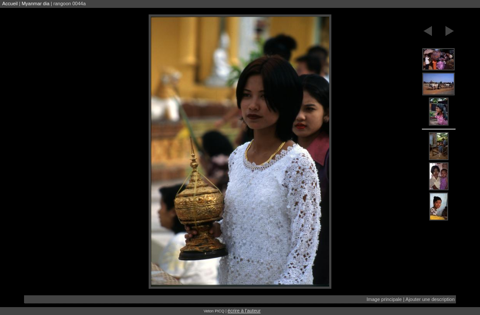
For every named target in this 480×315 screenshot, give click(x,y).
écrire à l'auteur (244, 310)
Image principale (384, 299)
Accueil (9, 3)
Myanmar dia (35, 3)
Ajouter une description (430, 299)
